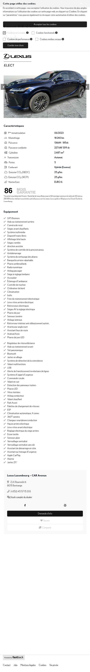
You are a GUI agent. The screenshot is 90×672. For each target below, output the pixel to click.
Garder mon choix (15, 45)
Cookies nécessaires (18, 33)
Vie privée (53, 665)
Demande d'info (45, 513)
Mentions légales (28, 665)
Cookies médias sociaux (52, 39)
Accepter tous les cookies (45, 24)
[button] (4, 86)
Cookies (73, 11)
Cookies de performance (19, 39)
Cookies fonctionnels (47, 33)
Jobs (15, 665)
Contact (6, 665)
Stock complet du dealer (19, 497)
